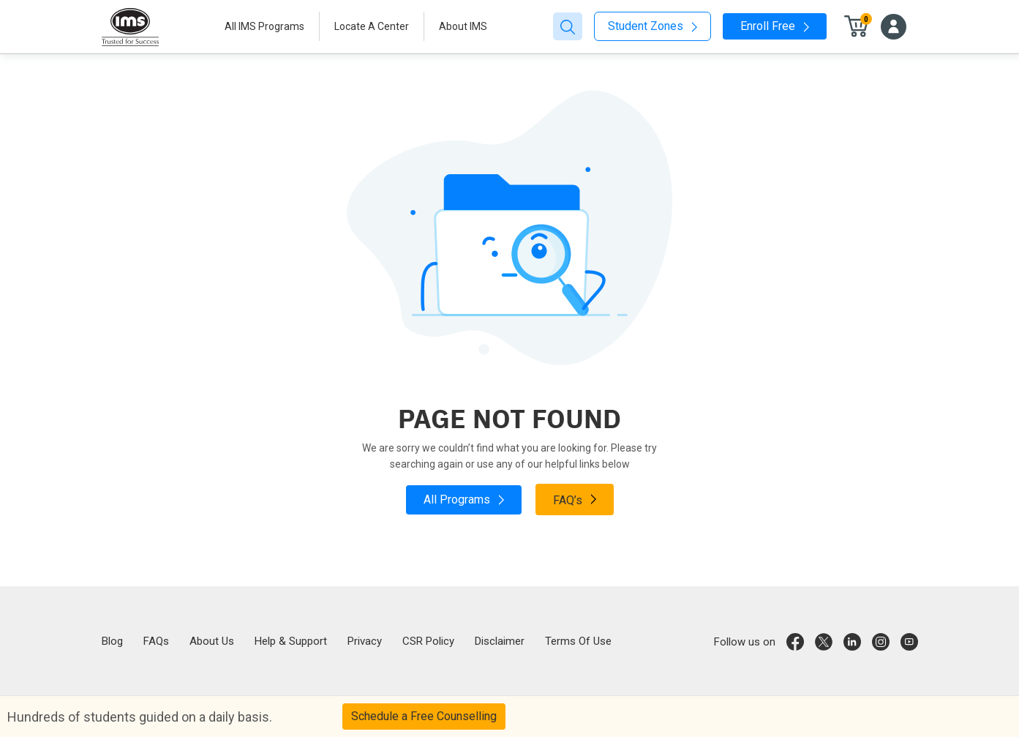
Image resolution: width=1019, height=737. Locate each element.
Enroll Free (774, 26)
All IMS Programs (264, 26)
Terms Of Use (578, 641)
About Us (211, 641)
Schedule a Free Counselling (424, 716)
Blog (112, 641)
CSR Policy (428, 641)
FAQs (156, 641)
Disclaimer (499, 641)
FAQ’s (574, 499)
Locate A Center (371, 26)
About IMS (463, 26)
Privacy (364, 641)
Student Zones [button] (652, 26)
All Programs (464, 499)
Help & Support (291, 641)
